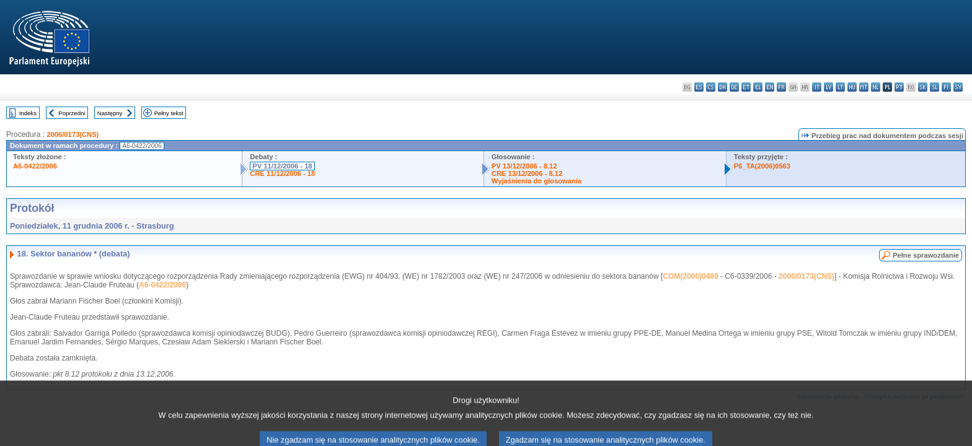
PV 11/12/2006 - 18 (282, 166)
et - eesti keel (746, 87)
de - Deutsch (734, 87)
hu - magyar (852, 87)
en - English (769, 87)
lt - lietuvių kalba (840, 87)
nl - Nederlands (875, 87)
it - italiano (816, 87)
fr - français (781, 87)
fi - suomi (946, 87)
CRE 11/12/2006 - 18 (282, 173)
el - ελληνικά (757, 87)
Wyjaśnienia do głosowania (536, 181)
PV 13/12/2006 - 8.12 (524, 166)
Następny (110, 113)
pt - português (899, 87)
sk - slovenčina (922, 87)
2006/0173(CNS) (72, 134)
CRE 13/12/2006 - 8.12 (527, 173)
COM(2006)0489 (690, 276)
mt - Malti (863, 87)
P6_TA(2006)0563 (762, 166)
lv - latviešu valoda (828, 87)
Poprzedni (71, 113)
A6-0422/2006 (35, 166)
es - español (699, 87)
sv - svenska (958, 87)
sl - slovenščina (934, 87)
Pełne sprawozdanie (926, 255)
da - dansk (722, 87)
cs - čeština (710, 87)
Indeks (28, 113)
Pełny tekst (168, 113)
